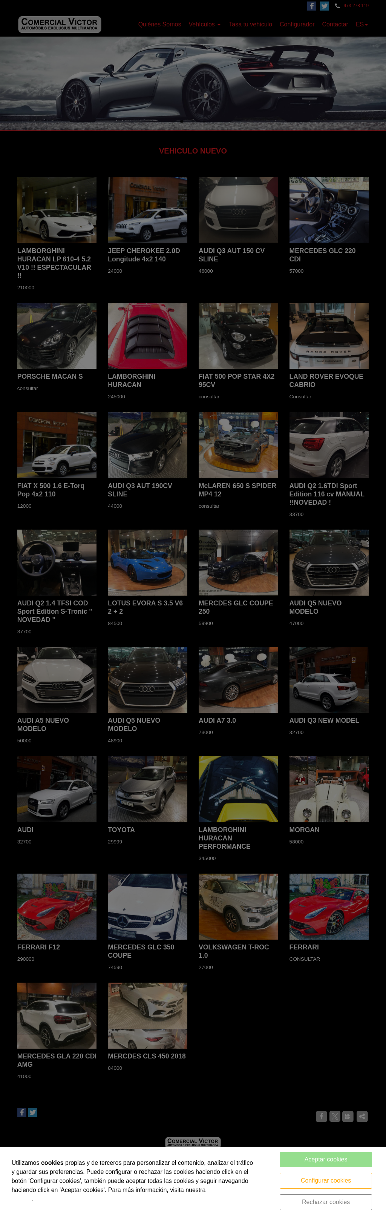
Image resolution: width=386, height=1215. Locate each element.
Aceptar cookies (326, 1159)
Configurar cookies (326, 1180)
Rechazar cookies (326, 1202)
